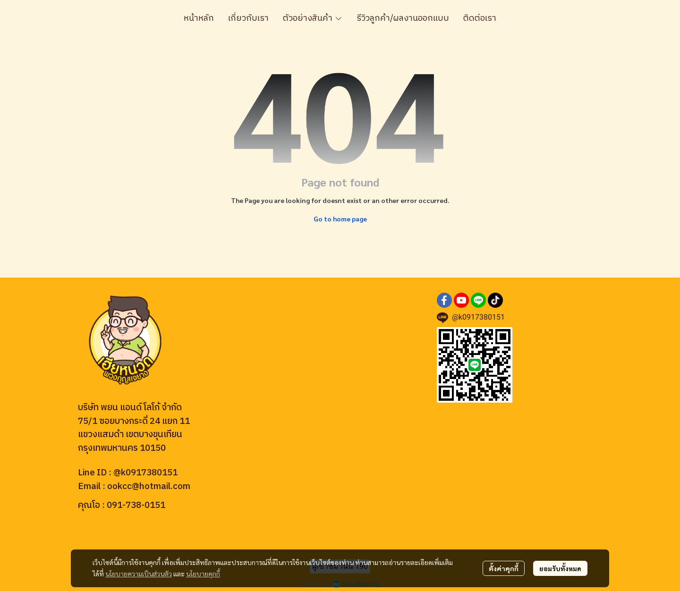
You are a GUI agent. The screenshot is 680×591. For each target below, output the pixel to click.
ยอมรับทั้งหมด (560, 568)
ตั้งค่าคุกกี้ (503, 568)
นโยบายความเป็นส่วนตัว (138, 573)
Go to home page (340, 218)
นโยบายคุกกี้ (203, 573)
